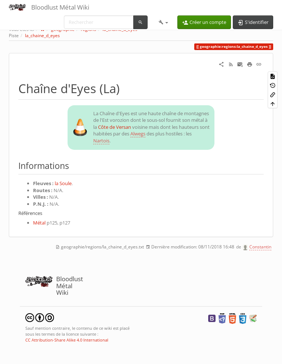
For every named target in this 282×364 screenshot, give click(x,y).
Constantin (260, 247)
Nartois (101, 140)
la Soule (63, 183)
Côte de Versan (114, 127)
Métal (39, 222)
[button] (163, 22)
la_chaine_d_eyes (42, 35)
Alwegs (137, 133)
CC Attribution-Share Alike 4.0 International (66, 340)
